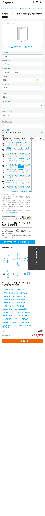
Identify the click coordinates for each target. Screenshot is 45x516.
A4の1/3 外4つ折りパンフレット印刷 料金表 (15, 322)
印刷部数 (4, 93)
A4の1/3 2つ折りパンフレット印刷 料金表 (14, 309)
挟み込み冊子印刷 (27, 259)
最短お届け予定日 (22, 121)
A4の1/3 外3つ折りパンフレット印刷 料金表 (15, 315)
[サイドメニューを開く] (3, 2)
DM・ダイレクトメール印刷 (6, 274)
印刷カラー (5, 76)
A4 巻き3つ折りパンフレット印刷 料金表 (14, 293)
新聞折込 (27, 273)
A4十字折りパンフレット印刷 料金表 (13, 306)
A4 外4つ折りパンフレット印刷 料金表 (13, 303)
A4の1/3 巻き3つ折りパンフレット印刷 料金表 (16, 312)
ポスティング (16, 274)
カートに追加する (22, 341)
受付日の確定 (11, 212)
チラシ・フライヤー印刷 (6, 259)
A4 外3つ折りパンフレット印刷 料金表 (13, 296)
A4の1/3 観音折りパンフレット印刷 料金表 (15, 319)
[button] (22, 56)
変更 (42, 133)
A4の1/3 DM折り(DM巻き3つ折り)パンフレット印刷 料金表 (16, 326)
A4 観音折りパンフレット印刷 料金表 (13, 299)
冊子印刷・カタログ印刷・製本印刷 (16, 259)
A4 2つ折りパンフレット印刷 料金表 (13, 290)
